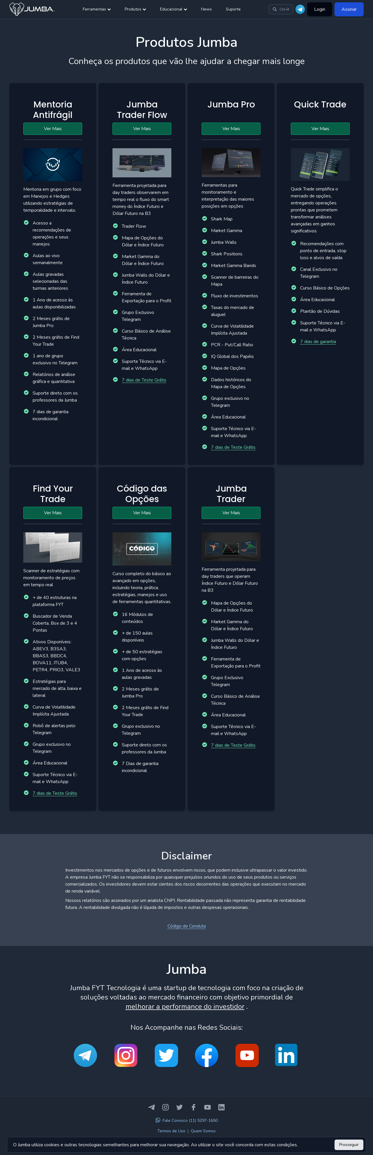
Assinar (349, 9)
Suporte (233, 9)
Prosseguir (349, 1144)
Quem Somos (203, 1131)
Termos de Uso (171, 1131)
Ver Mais (53, 129)
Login (319, 9)
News (206, 9)
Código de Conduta (187, 926)
